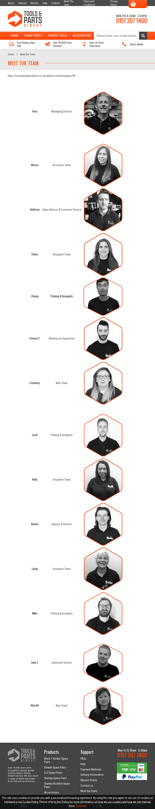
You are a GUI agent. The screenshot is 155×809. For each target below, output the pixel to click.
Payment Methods (91, 769)
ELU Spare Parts (53, 772)
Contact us (87, 785)
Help (83, 764)
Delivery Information (92, 774)
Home (14, 35)
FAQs (83, 758)
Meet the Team (89, 791)
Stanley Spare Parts (55, 778)
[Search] (120, 36)
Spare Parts (33, 35)
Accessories (82, 35)
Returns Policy (89, 780)
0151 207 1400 (131, 20)
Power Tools (57, 35)
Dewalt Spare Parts (55, 767)
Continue (81, 806)
